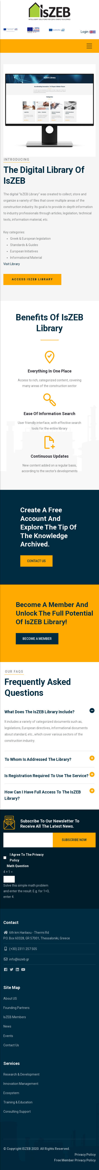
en (91, 32)
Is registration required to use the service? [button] (46, 775)
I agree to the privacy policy (27, 857)
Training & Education (17, 1102)
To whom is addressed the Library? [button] (38, 759)
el (94, 32)
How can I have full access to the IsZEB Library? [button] (43, 795)
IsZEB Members (14, 1017)
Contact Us (36, 561)
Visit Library (11, 264)
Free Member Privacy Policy (75, 1160)
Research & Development (21, 1074)
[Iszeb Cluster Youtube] (23, 970)
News (7, 1026)
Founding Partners (16, 1008)
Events (8, 1036)
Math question (18, 866)
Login (84, 32)
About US (10, 998)
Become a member (37, 639)
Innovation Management (20, 1083)
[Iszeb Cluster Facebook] (6, 970)
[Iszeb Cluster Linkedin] (17, 970)
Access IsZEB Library (32, 279)
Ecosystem (11, 1093)
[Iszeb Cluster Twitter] (11, 970)
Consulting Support (17, 1111)
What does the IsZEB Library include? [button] (39, 711)
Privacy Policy (85, 1154)
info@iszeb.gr (19, 959)
